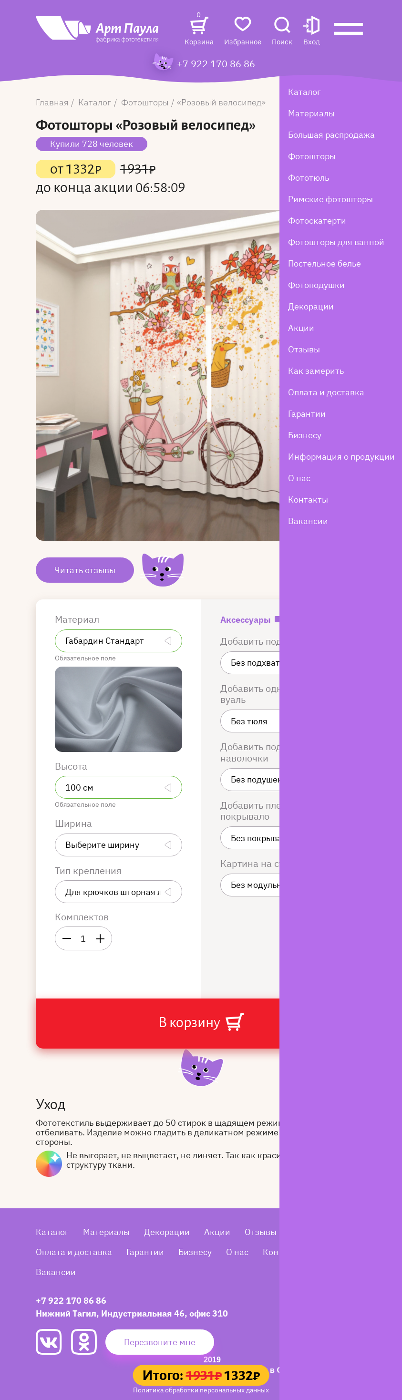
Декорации (167, 1231)
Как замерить (319, 1231)
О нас (237, 1251)
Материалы (106, 1231)
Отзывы (261, 1231)
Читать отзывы (84, 570)
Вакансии (56, 1271)
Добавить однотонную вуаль (270, 694)
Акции (217, 1231)
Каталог (52, 1231)
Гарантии (145, 1251)
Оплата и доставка (74, 1251)
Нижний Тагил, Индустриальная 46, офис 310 (132, 1313)
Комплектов (82, 917)
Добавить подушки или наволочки (272, 752)
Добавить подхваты (265, 641)
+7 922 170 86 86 (216, 64)
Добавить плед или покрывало (263, 811)
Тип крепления (89, 870)
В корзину (200, 1022)
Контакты (283, 1251)
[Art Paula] (98, 34)
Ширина (74, 823)
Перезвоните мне (160, 1342)
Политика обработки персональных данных (201, 1389)
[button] (311, 32)
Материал (78, 619)
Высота (72, 766)
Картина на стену (260, 863)
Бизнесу (195, 1251)
